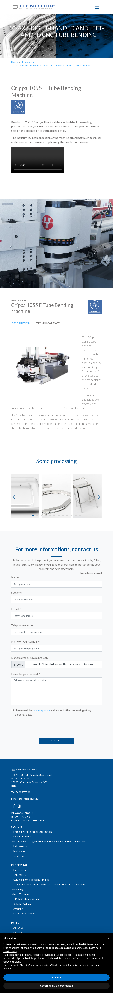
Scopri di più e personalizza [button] (56, 985)
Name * (15, 577)
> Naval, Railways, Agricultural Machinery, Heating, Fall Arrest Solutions (49, 841)
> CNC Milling (18, 874)
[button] (33, 515)
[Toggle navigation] (97, 7)
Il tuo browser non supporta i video (37, 160)
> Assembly (17, 908)
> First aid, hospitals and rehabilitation (31, 831)
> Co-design (17, 856)
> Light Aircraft (19, 846)
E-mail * (16, 609)
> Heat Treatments (21, 894)
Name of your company (25, 641)
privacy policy (41, 710)
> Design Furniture (21, 836)
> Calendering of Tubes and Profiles (30, 879)
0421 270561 (23, 792)
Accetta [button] (56, 977)
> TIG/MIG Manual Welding (26, 899)
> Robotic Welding (21, 903)
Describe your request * (25, 674)
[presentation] (14, 496)
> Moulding (17, 889)
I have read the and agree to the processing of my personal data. (53, 712)
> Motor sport (19, 851)
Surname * (17, 592)
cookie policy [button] (10, 951)
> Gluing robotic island (23, 913)
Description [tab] (20, 323)
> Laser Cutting (19, 870)
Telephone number (22, 625)
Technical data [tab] (48, 323)
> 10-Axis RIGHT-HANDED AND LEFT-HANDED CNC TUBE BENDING (48, 884)
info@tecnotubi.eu (29, 798)
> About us (17, 927)
